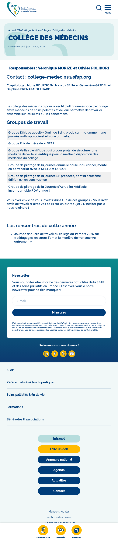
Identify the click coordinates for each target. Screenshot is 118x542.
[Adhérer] (76, 532)
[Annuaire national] (59, 459)
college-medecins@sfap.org (59, 77)
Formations (15, 407)
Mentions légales (59, 511)
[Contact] (59, 491)
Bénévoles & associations (25, 419)
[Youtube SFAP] (71, 356)
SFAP (20, 30)
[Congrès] (61, 532)
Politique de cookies (59, 517)
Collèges (46, 30)
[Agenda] (59, 470)
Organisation (32, 30)
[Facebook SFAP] (54, 356)
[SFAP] (21, 16)
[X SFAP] (63, 356)
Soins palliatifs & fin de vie (26, 394)
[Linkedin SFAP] (46, 356)
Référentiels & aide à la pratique (30, 382)
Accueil (12, 30)
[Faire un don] (43, 532)
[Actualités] (59, 480)
